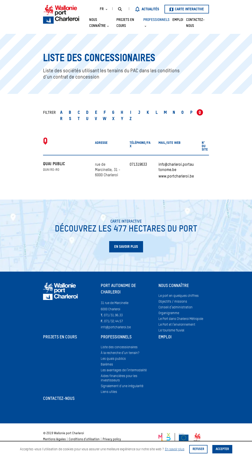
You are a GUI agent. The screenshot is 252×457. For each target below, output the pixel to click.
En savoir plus (174, 449)
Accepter (222, 449)
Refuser (198, 449)
